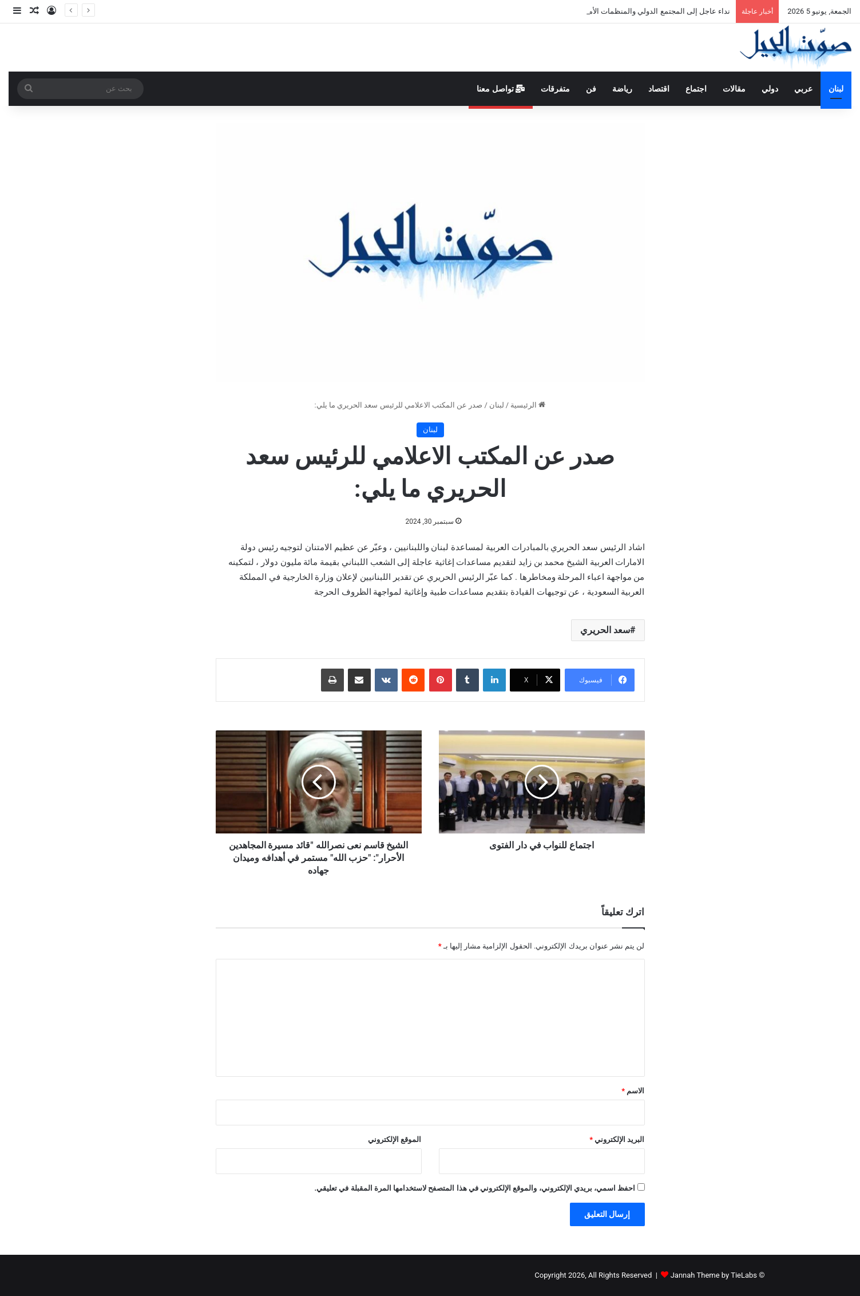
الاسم (632, 1090)
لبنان (836, 88)
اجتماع (696, 88)
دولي (770, 88)
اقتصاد (658, 88)
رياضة (622, 88)
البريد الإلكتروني (616, 1139)
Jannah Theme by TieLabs (714, 1275)
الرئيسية (527, 405)
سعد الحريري (605, 630)
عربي (803, 88)
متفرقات (555, 88)
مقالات (734, 88)
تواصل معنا (501, 88)
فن (591, 88)
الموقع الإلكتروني (394, 1139)
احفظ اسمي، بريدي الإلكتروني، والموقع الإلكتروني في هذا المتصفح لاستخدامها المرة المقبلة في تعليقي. (474, 1188)
